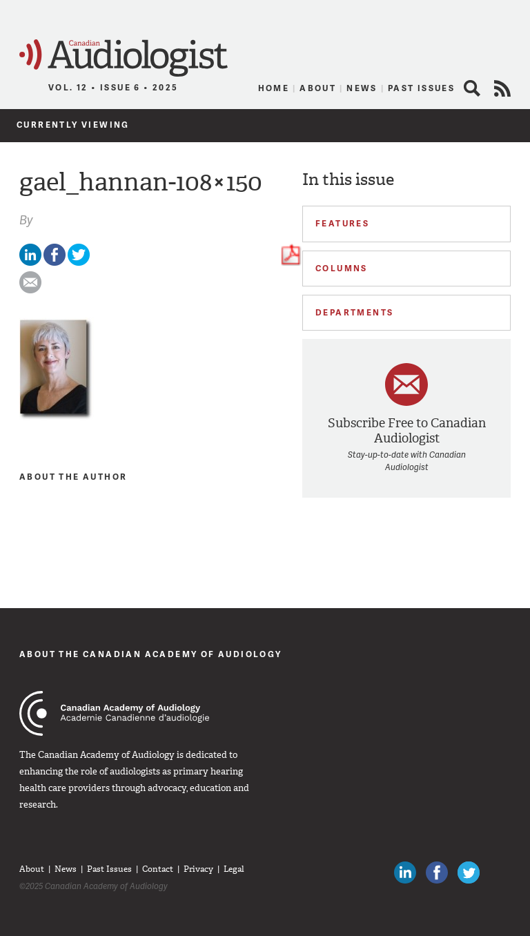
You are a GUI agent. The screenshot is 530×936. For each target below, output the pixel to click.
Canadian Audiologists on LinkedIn (405, 872)
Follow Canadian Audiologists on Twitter (469, 872)
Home (274, 88)
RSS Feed (502, 88)
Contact (157, 869)
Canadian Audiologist (123, 58)
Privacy (198, 869)
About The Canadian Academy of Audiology (150, 654)
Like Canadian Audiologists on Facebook (437, 872)
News (361, 88)
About (318, 88)
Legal (234, 869)
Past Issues (421, 88)
